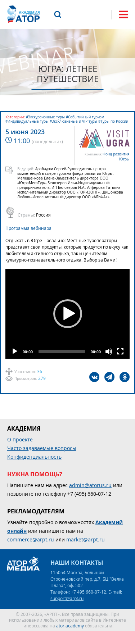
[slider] (62, 351)
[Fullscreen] (120, 351)
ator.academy (70, 625)
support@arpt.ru (67, 598)
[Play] (14, 351)
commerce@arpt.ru (30, 539)
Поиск (57, 14)
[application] (67, 314)
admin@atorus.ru (90, 485)
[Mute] (108, 351)
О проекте (20, 439)
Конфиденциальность (34, 456)
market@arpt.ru (85, 539)
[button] (67, 313)
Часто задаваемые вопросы (41, 448)
